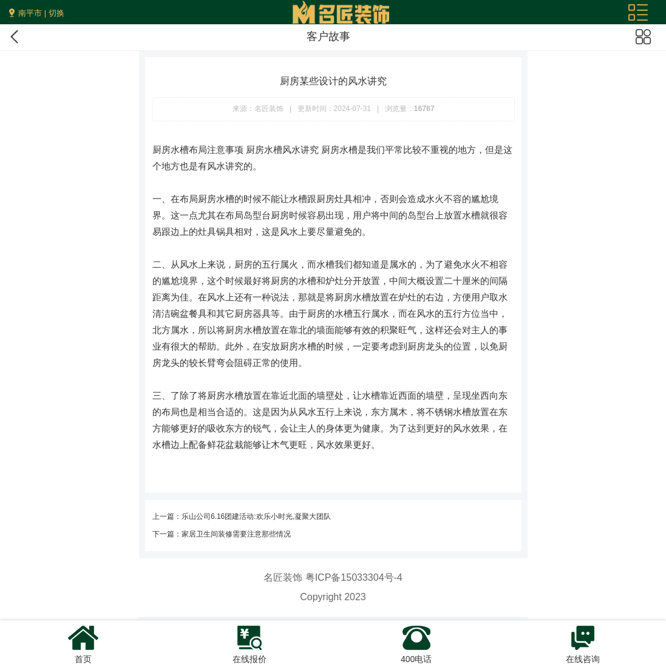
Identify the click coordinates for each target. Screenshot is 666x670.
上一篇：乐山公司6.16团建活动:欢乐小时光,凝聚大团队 (241, 516)
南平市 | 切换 (41, 13)
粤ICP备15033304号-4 (354, 577)
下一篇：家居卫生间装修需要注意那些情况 (221, 534)
